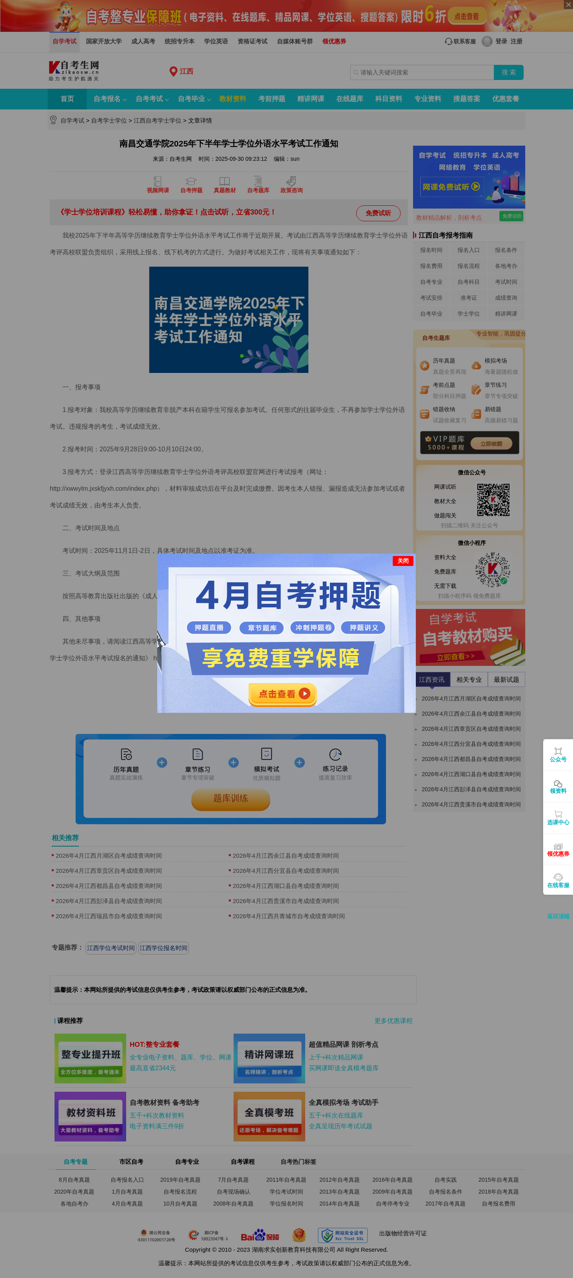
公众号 (558, 759)
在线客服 (558, 885)
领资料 (558, 791)
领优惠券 (558, 854)
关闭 (403, 552)
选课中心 (558, 822)
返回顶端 (558, 916)
